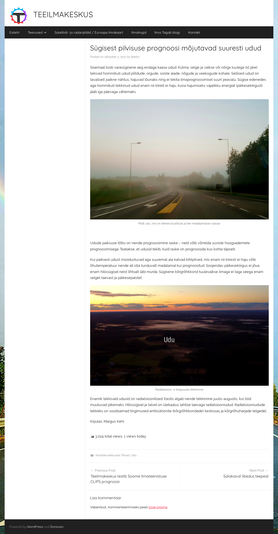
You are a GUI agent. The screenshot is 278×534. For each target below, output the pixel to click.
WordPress (35, 527)
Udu (133, 455)
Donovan (56, 527)
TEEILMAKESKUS (63, 14)
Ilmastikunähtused (108, 455)
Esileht (14, 32)
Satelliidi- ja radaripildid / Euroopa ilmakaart (89, 32)
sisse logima (157, 507)
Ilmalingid (138, 32)
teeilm (135, 57)
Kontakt (194, 32)
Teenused (37, 32)
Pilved (125, 455)
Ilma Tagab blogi (167, 32)
